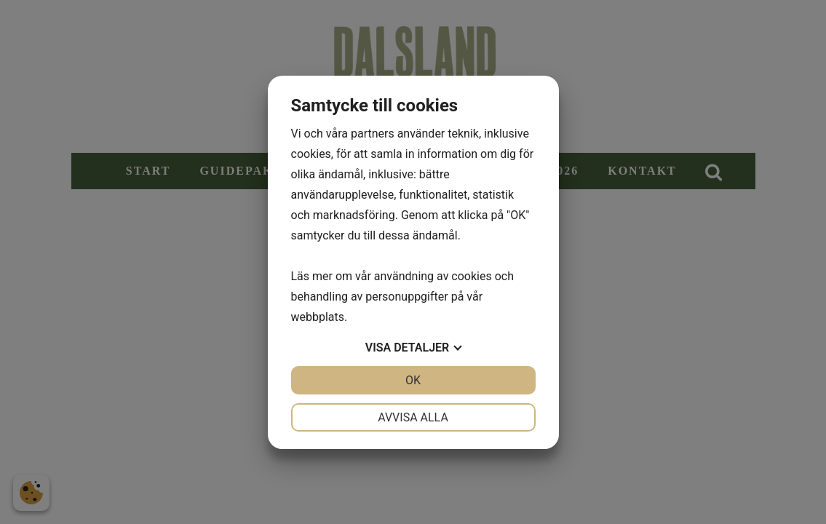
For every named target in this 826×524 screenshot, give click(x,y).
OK (413, 380)
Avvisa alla (413, 417)
